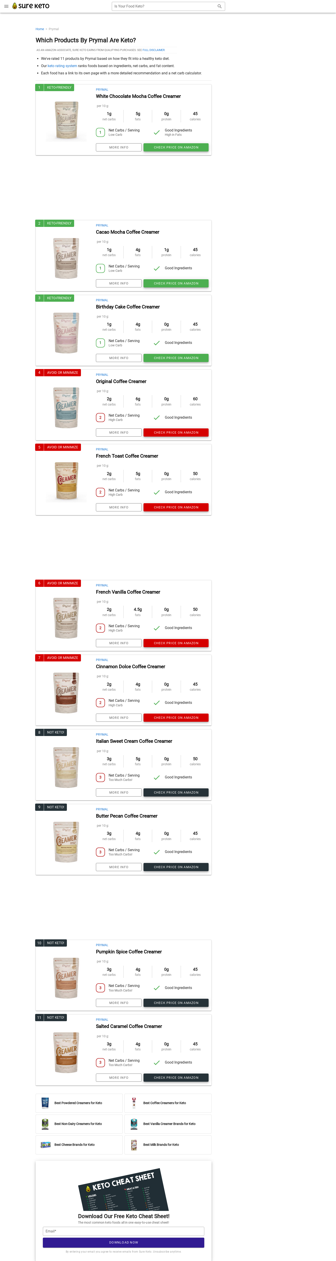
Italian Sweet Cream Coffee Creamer (134, 741)
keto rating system (62, 66)
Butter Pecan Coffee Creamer (126, 816)
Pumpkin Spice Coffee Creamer (129, 952)
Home (40, 29)
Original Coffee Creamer (121, 381)
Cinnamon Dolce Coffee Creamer (130, 666)
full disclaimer (154, 50)
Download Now (123, 1242)
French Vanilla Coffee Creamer (128, 592)
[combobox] (168, 6)
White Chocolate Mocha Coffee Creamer (138, 96)
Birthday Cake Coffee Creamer (128, 307)
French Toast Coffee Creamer (127, 456)
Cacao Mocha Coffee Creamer (127, 232)
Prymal (102, 89)
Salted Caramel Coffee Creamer (129, 1026)
